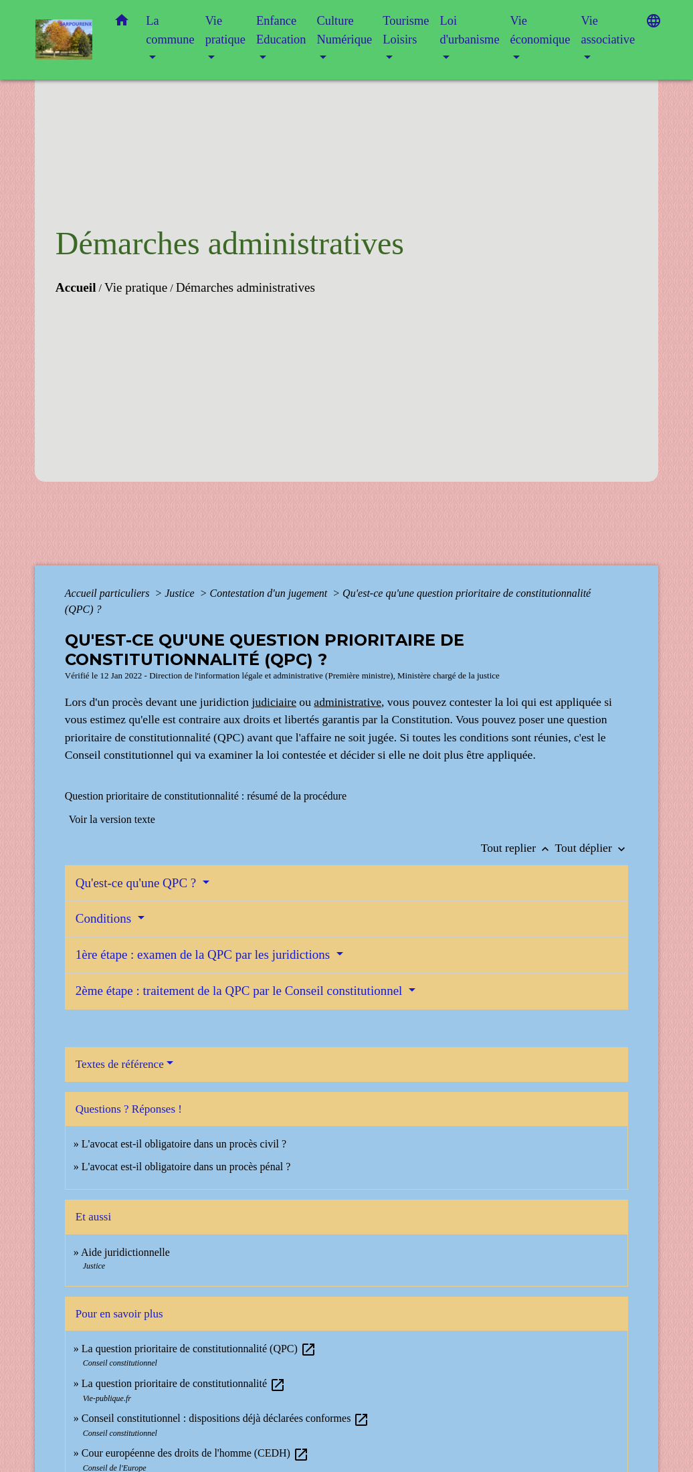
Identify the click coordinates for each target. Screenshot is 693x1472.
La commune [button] (170, 30)
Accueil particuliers (109, 593)
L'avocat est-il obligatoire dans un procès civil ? (184, 1143)
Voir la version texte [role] (112, 819)
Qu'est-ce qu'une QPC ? (137, 883)
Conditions (105, 918)
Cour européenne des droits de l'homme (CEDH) (195, 1453)
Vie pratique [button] (225, 30)
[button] (121, 23)
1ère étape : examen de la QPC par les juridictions (204, 954)
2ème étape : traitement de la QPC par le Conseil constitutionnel (240, 991)
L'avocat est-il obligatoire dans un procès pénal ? (186, 1166)
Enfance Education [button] (281, 30)
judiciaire (274, 702)
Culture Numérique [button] (345, 30)
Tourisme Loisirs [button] (406, 30)
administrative (347, 702)
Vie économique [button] (540, 30)
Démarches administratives (245, 287)
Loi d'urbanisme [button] (469, 30)
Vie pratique (135, 287)
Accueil (76, 287)
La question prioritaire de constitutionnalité (184, 1383)
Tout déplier (592, 847)
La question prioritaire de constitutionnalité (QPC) (199, 1348)
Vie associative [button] (608, 30)
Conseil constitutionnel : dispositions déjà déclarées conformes (226, 1418)
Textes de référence (120, 1064)
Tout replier (518, 847)
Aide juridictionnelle (125, 1252)
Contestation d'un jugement (269, 593)
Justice (181, 593)
